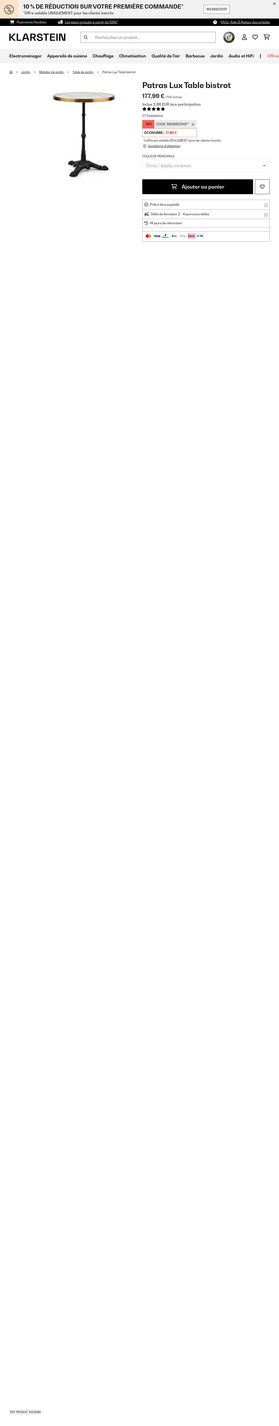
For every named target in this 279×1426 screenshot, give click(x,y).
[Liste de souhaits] (255, 37)
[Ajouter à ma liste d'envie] (262, 186)
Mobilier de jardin (51, 72)
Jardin (26, 72)
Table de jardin (83, 72)
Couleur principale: (158, 156)
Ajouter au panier (197, 187)
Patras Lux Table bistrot (119, 72)
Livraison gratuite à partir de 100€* (91, 22)
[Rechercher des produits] (148, 37)
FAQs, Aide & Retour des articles (245, 22)
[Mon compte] (244, 37)
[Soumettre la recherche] (86, 37)
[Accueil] (15, 72)
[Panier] (266, 37)
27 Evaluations (152, 115)
